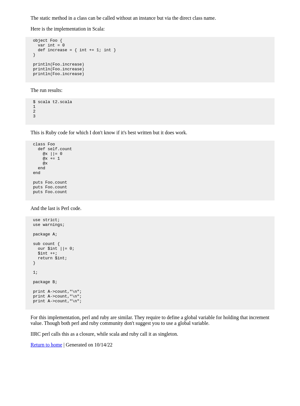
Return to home (46, 387)
